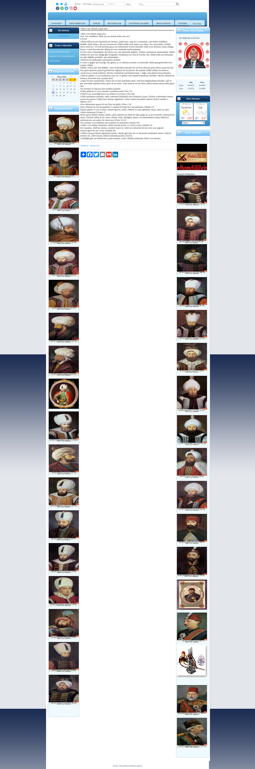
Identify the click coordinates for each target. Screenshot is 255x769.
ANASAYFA (56, 23)
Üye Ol (77, 4)
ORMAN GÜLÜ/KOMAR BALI (62, 56)
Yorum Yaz (94, 145)
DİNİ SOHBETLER (77, 23)
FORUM (96, 23)
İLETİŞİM (182, 23)
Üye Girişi (197, 24)
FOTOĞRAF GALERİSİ (139, 23)
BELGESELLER (114, 23)
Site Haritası (64, 36)
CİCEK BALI (54, 61)
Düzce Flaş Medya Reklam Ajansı (127, 766)
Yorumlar (84, 145)
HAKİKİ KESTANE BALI (59, 52)
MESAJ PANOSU (163, 23)
